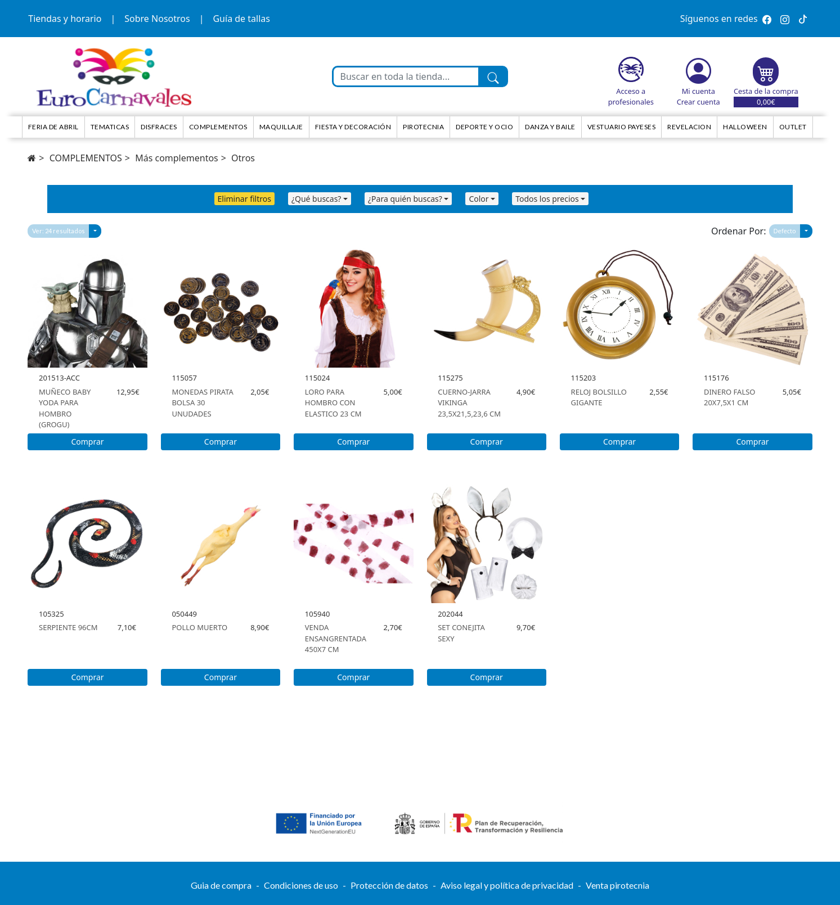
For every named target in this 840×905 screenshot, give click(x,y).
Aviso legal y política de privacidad (507, 885)
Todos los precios (547, 198)
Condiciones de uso (301, 885)
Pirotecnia (423, 127)
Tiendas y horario (64, 18)
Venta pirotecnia (617, 885)
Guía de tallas (241, 18)
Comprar (87, 441)
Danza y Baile (550, 127)
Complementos (218, 127)
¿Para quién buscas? (405, 198)
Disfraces (159, 127)
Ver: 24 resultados (58, 230)
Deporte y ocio (484, 127)
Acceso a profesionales (631, 96)
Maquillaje (281, 127)
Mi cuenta (698, 91)
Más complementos (176, 158)
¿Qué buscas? (316, 198)
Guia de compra (221, 885)
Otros (243, 158)
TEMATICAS (110, 127)
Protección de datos (389, 885)
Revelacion (689, 127)
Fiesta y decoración (353, 127)
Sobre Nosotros (157, 18)
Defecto (785, 231)
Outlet (793, 127)
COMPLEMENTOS (86, 158)
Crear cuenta (698, 102)
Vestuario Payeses (621, 127)
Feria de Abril (53, 127)
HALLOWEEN (745, 127)
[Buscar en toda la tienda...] (406, 76)
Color (478, 198)
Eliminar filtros (244, 198)
